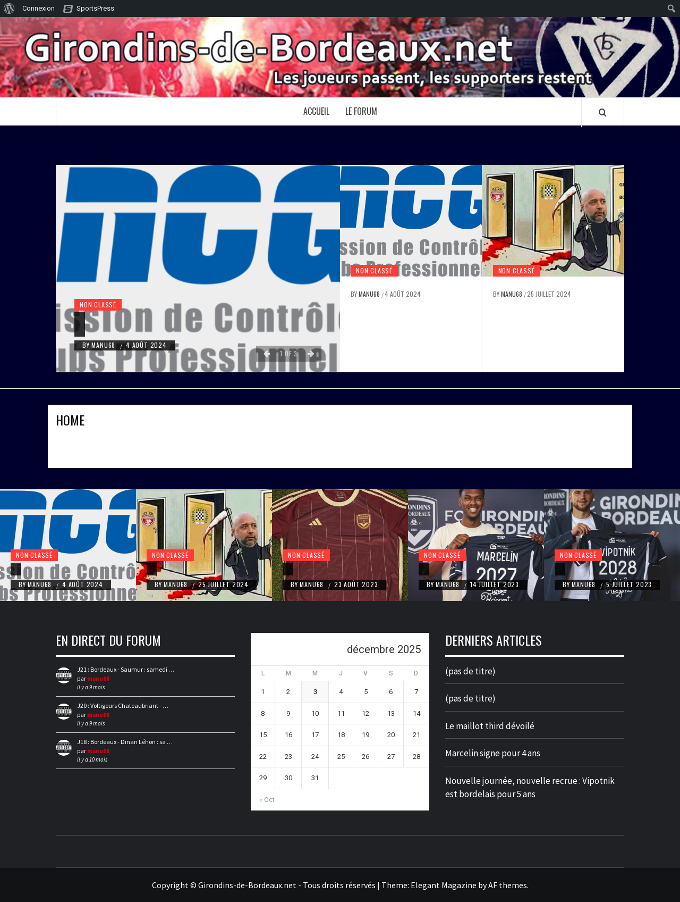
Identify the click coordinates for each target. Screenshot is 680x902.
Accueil (316, 111)
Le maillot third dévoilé (489, 726)
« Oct (267, 800)
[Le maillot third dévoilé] (288, 569)
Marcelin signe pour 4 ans (492, 753)
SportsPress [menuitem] (95, 8)
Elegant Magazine (444, 885)
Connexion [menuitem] (38, 8)
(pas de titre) (470, 671)
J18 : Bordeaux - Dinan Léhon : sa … (125, 742)
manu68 (104, 344)
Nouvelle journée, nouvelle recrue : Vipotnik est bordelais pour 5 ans (530, 787)
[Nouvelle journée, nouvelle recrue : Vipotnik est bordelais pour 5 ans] (560, 569)
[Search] (603, 112)
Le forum (361, 111)
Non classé (98, 304)
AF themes (507, 885)
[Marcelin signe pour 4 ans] (424, 569)
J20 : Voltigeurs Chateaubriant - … (122, 705)
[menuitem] (9, 8)
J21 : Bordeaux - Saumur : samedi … (125, 669)
